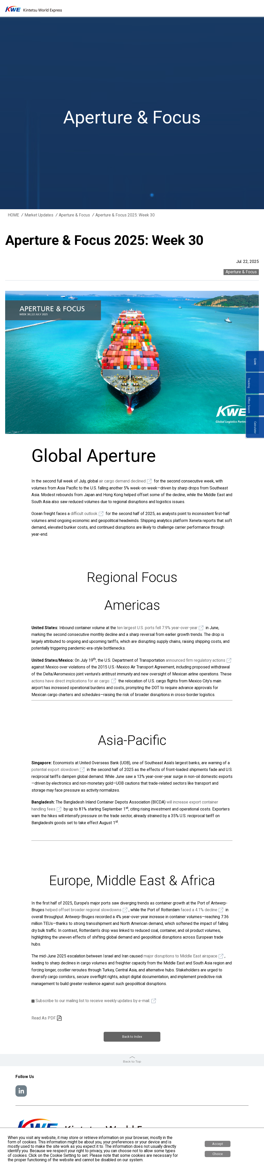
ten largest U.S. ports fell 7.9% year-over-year (157, 628)
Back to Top (132, 1060)
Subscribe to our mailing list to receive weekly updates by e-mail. (93, 1001)
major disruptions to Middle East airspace (180, 956)
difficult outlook (84, 513)
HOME (13, 215)
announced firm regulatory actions (195, 660)
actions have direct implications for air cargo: (70, 681)
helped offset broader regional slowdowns (83, 910)
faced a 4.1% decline (199, 910)
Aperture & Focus (74, 215)
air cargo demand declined (122, 481)
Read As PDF (43, 1018)
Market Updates (38, 215)
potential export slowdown (55, 769)
